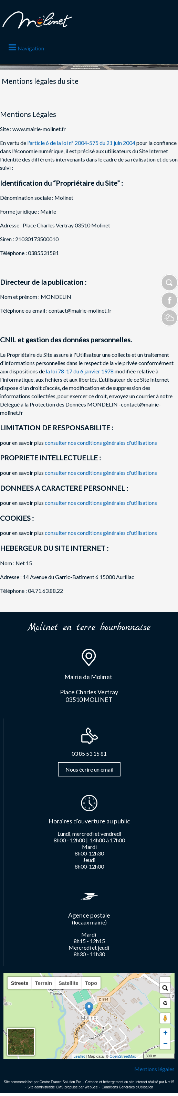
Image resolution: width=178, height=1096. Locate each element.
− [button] (165, 1044)
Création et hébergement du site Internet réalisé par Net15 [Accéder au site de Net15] (129, 1082)
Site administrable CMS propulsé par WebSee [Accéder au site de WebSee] (63, 1087)
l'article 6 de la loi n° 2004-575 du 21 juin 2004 (81, 142)
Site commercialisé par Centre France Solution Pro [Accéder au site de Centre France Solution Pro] (42, 1082)
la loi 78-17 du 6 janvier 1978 (80, 371)
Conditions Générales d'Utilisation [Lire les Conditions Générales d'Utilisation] (127, 1087)
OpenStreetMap (122, 1056)
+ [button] (165, 1033)
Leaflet (79, 1056)
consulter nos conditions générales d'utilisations (101, 442)
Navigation (31, 48)
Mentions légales (154, 1069)
